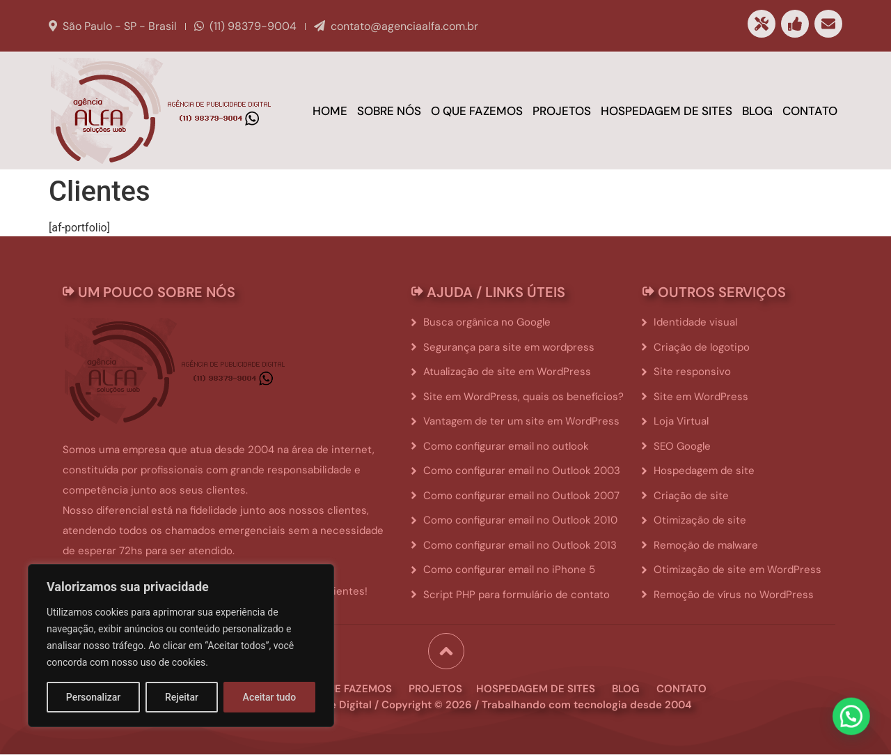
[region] (181, 645)
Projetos (562, 111)
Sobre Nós (389, 111)
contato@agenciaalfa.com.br (404, 26)
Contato (809, 111)
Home (330, 111)
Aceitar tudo (270, 697)
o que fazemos (350, 689)
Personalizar (93, 697)
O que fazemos (477, 111)
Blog (757, 111)
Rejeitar (181, 697)
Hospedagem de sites (666, 111)
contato (681, 689)
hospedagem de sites (535, 689)
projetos (435, 689)
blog (626, 689)
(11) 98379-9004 (253, 26)
